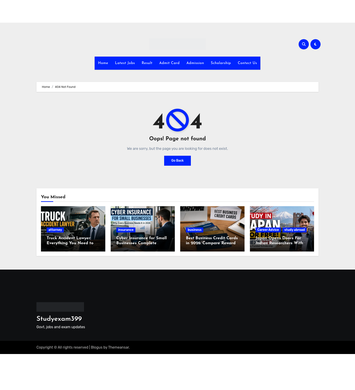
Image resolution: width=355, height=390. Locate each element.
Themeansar (118, 347)
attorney (55, 230)
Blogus (97, 347)
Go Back (177, 161)
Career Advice (268, 230)
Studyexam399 (59, 319)
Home (103, 63)
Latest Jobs (125, 63)
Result (147, 63)
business (194, 230)
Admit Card (169, 63)
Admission (195, 63)
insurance (126, 230)
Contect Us (247, 63)
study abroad (294, 230)
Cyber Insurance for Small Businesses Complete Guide (141, 243)
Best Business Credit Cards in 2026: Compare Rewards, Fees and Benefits (212, 243)
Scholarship (221, 63)
